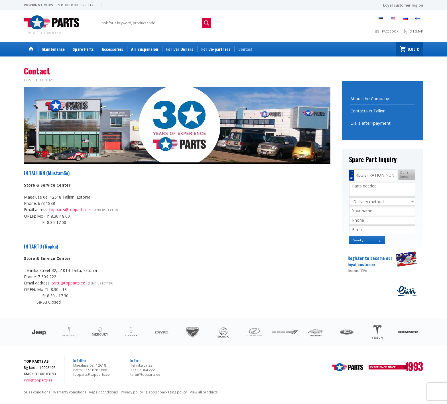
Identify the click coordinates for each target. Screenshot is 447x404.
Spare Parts (83, 49)
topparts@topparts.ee (69, 209)
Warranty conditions (69, 392)
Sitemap (416, 31)
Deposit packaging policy (166, 392)
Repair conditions (103, 392)
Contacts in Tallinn (367, 111)
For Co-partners (215, 49)
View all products (204, 392)
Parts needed (382, 189)
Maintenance (53, 49)
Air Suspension (144, 49)
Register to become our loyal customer (371, 264)
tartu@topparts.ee (68, 283)
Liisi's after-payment (370, 123)
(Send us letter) (105, 210)
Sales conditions (37, 392)
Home (28, 80)
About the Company (369, 98)
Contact (245, 49)
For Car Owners (179, 49)
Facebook (390, 31)
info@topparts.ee (38, 380)
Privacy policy (132, 392)
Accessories (112, 49)
